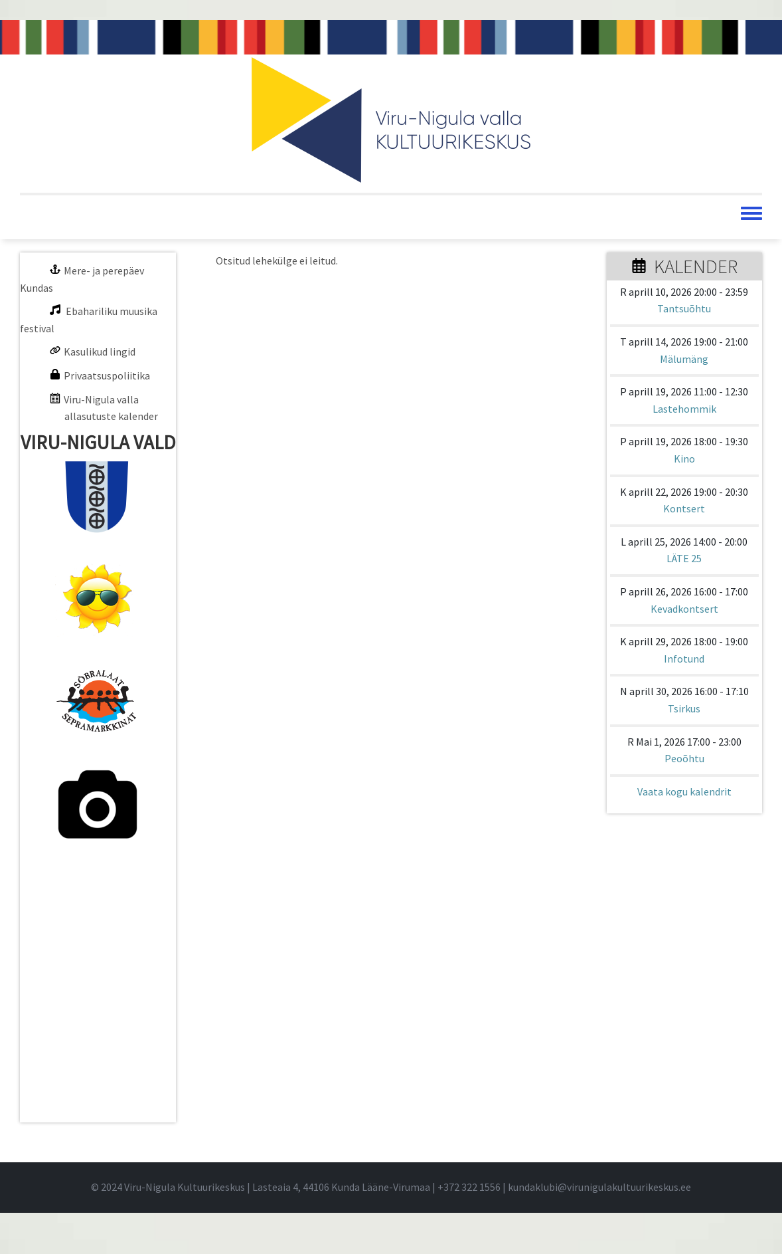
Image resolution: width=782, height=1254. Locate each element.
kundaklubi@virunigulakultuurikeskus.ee (599, 1187)
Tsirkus (684, 708)
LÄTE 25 (684, 558)
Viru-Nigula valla (101, 399)
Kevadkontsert (684, 608)
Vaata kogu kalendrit (684, 791)
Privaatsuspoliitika (107, 375)
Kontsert (684, 508)
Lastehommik (684, 408)
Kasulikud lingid (99, 351)
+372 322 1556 (469, 1187)
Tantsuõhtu (684, 308)
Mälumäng (684, 359)
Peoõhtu (684, 758)
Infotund (684, 658)
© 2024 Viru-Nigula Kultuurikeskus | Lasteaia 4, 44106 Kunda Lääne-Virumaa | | (299, 1187)
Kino (684, 458)
